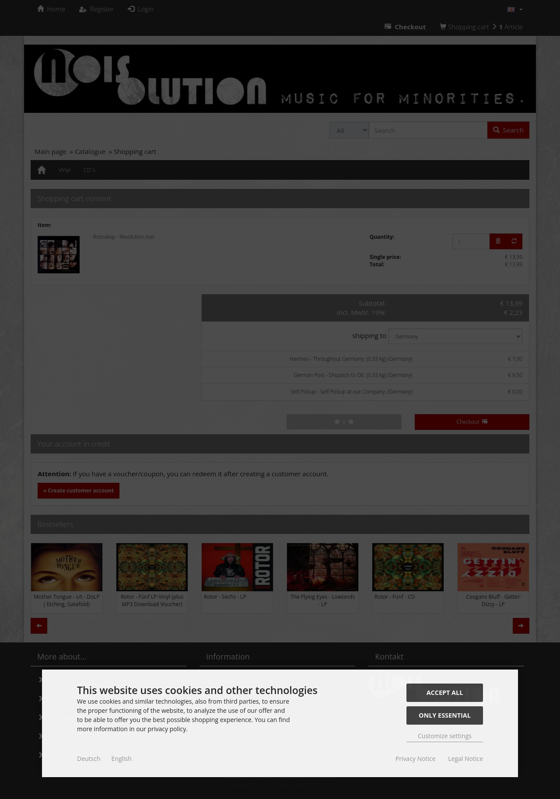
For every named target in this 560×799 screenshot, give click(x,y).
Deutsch (89, 758)
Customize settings (445, 736)
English (122, 758)
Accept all (445, 692)
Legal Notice (465, 758)
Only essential (445, 715)
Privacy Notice (416, 758)
